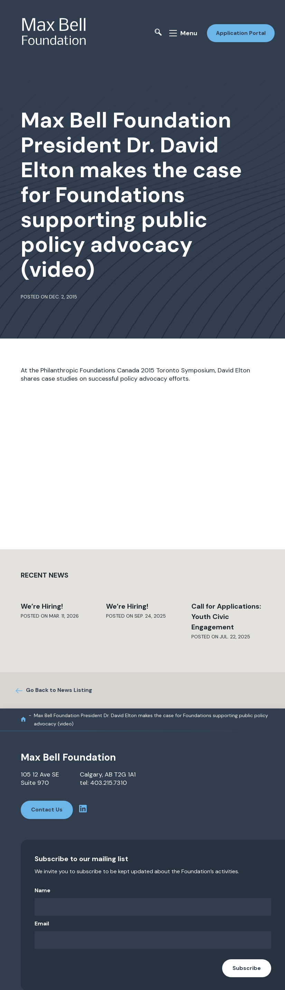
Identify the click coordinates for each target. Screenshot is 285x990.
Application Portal (239, 33)
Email (42, 922)
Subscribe (246, 967)
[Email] (153, 939)
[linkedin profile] (87, 809)
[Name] (153, 906)
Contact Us (47, 808)
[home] (23, 718)
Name (42, 889)
